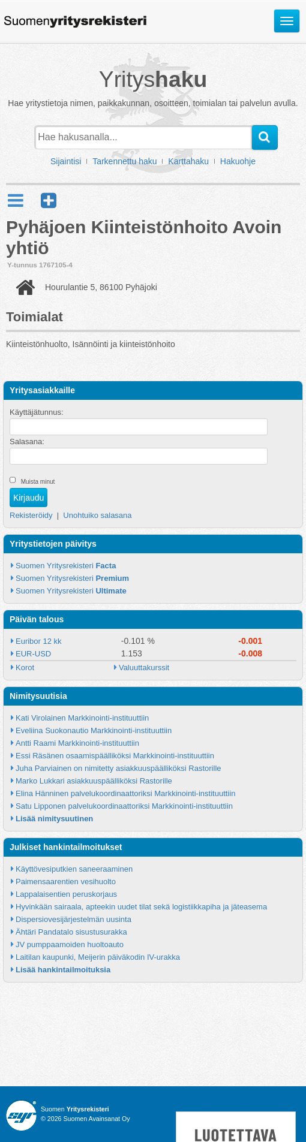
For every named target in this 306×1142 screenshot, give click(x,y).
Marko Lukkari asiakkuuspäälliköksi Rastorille (94, 780)
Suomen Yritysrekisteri (66, 565)
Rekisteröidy (31, 515)
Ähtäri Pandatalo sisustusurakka (71, 931)
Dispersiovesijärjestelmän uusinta (73, 919)
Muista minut (38, 481)
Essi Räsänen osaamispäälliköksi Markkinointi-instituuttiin (115, 755)
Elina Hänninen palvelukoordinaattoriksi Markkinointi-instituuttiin (125, 793)
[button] (48, 200)
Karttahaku (188, 161)
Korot (25, 667)
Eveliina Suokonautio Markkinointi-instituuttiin (94, 730)
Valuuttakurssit (144, 667)
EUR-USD (33, 653)
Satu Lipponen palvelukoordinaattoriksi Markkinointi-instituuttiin (124, 805)
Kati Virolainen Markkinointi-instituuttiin (82, 717)
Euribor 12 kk (39, 641)
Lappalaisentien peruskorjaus (66, 894)
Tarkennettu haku (124, 161)
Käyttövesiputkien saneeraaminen (74, 868)
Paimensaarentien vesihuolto (66, 881)
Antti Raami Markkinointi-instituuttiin (77, 743)
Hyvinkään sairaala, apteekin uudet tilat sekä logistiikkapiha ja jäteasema (141, 906)
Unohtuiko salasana (97, 515)
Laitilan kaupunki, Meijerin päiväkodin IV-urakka (98, 957)
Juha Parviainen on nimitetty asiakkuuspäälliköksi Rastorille (118, 768)
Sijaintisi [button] (65, 161)
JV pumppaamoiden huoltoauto (70, 944)
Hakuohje (238, 161)
